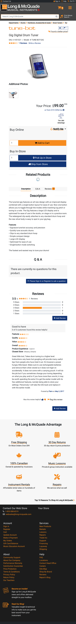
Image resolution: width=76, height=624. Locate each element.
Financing (43, 543)
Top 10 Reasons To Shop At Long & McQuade (54, 500)
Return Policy (8, 577)
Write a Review (34, 43)
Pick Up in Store (42, 157)
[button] (57, 6)
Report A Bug (44, 577)
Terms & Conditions (11, 572)
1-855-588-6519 (10, 511)
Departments (13, 23)
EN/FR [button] (71, 1)
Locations (43, 560)
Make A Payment (10, 538)
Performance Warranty (12, 563)
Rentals (42, 529)
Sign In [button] (57, 1)
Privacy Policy (9, 574)
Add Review (60, 318)
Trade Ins (43, 538)
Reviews (42, 574)
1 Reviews (23, 43)
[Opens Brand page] (22, 28)
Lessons (42, 532)
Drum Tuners (57, 23)
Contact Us (5, 1)
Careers (42, 566)
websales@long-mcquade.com (17, 514)
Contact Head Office (47, 563)
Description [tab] (26, 189)
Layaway (43, 546)
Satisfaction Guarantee (13, 566)
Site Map (43, 569)
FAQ (41, 557)
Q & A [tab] (37, 189)
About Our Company (11, 560)
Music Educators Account (14, 546)
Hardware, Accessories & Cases (39, 23)
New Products (45, 526)
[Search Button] (56, 16)
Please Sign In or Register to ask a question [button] (47, 281)
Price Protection (10, 569)
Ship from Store (38, 164)
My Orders (7, 540)
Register (6, 529)
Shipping (43, 549)
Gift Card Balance (10, 543)
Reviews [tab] (50, 188)
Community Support (11, 557)
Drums (23, 23)
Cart (5, 532)
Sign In (6, 526)
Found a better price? (58, 31)
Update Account (10, 535)
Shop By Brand (45, 572)
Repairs (42, 535)
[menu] (69, 6)
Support (42, 540)
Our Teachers (8, 580)
